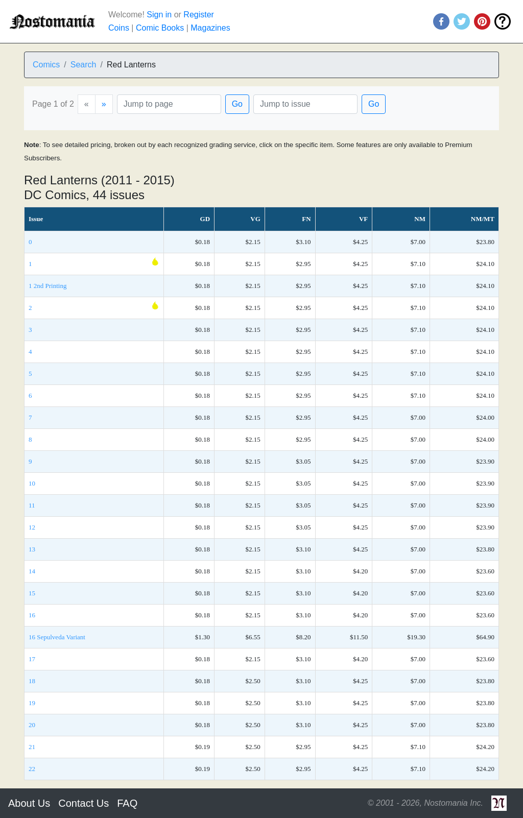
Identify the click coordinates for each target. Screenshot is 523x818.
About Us (29, 803)
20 (32, 725)
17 (32, 659)
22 (32, 769)
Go (237, 104)
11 (32, 505)
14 (32, 571)
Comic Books (160, 27)
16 (32, 615)
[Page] (169, 104)
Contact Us (83, 803)
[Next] (104, 104)
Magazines (210, 27)
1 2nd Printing (47, 286)
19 (32, 703)
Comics (46, 64)
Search (83, 64)
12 (32, 527)
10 (32, 483)
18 (32, 681)
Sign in (159, 14)
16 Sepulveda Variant (57, 637)
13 (32, 549)
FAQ (127, 803)
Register (198, 14)
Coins (118, 27)
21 (32, 747)
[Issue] (305, 104)
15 (32, 593)
